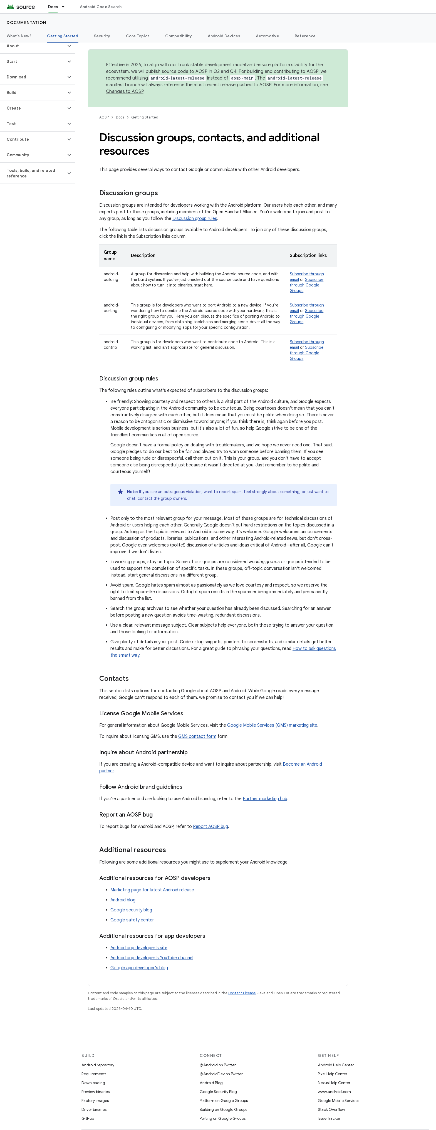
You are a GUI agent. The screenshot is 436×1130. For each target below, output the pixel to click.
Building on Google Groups (223, 1109)
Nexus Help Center (334, 1082)
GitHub (87, 1118)
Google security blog (131, 910)
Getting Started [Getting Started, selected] (62, 35)
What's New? (19, 35)
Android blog (122, 900)
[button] (33, 45)
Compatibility (178, 35)
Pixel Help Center (332, 1073)
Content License (242, 993)
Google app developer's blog (139, 968)
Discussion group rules (194, 218)
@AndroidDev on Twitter (221, 1073)
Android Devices (224, 35)
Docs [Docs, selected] (53, 6)
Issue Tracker (329, 1118)
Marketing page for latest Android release (152, 890)
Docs (120, 117)
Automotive (267, 35)
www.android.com (334, 1091)
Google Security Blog (218, 1091)
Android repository (97, 1064)
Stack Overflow (331, 1109)
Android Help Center (336, 1064)
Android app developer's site (138, 948)
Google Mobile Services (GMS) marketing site (272, 725)
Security (102, 35)
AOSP (104, 117)
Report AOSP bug (210, 826)
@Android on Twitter (218, 1064)
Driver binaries (93, 1109)
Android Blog (211, 1082)
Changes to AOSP (124, 91)
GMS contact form (197, 736)
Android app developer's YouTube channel (151, 958)
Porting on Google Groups (223, 1118)
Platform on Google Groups (224, 1100)
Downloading (93, 1082)
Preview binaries (95, 1091)
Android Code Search (101, 6)
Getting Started (144, 117)
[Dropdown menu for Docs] (65, 6)
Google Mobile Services (338, 1100)
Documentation (26, 22)
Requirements (93, 1073)
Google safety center (132, 920)
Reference (305, 35)
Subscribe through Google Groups (306, 285)
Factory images (95, 1100)
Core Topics (138, 35)
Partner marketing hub (265, 799)
